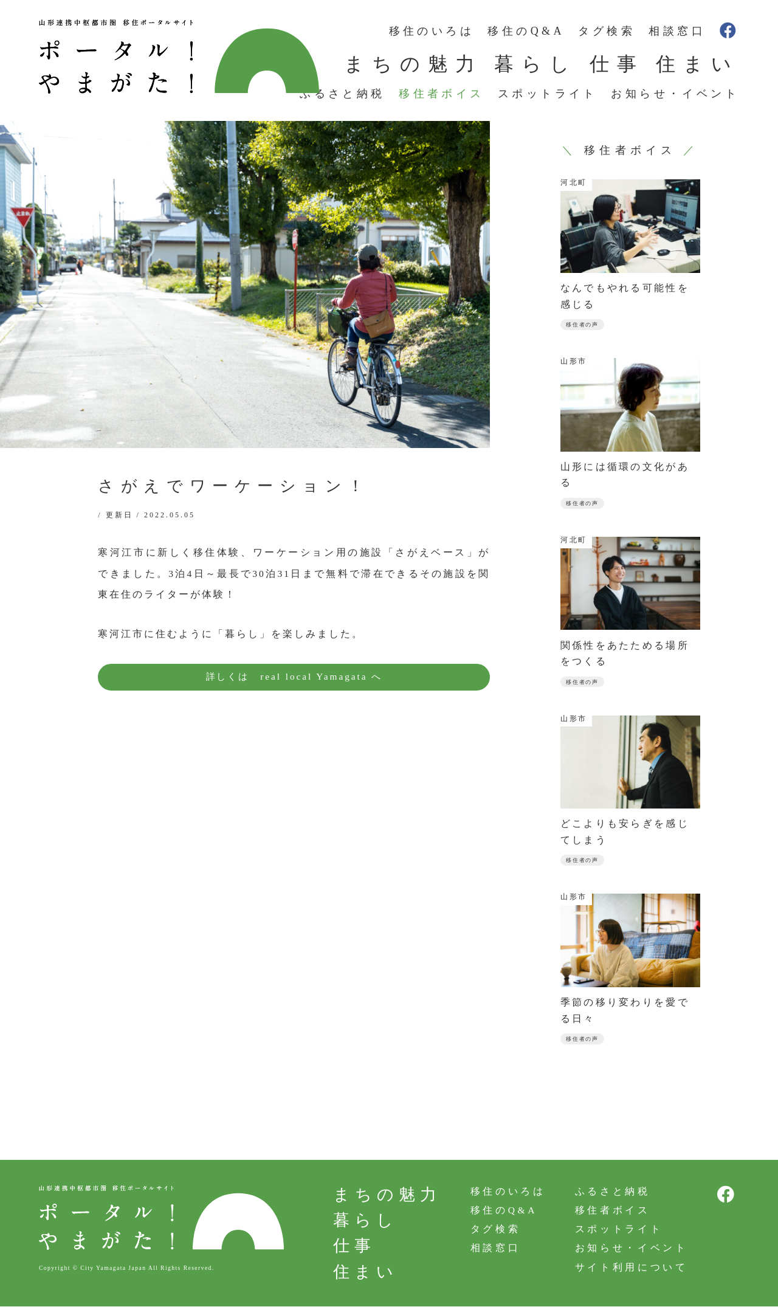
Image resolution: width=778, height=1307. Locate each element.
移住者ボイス (441, 94)
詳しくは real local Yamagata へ (294, 677)
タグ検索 (606, 31)
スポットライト (547, 94)
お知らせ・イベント (675, 94)
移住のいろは (431, 31)
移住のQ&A (525, 31)
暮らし (535, 64)
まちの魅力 (413, 64)
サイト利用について (629, 1271)
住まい (697, 64)
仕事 (617, 64)
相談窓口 (677, 31)
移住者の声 (584, 325)
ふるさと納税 (342, 94)
